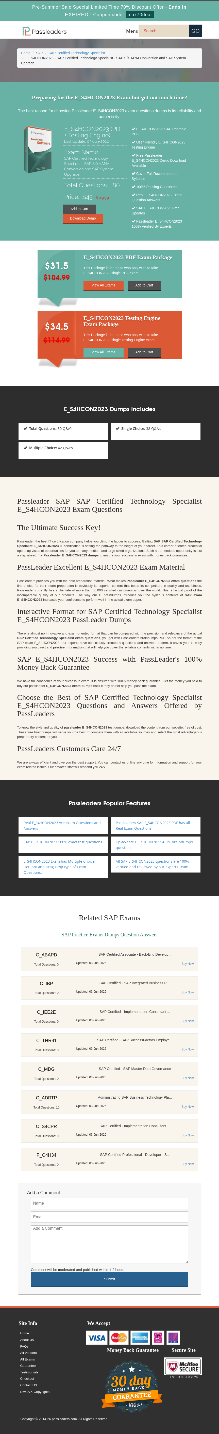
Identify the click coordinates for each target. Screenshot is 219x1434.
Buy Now (187, 964)
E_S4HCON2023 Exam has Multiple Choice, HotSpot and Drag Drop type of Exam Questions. (59, 867)
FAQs (25, 1346)
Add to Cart (79, 209)
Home (25, 53)
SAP (39, 53)
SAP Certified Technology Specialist (76, 53)
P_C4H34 (46, 1155)
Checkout (28, 1379)
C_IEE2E (46, 1012)
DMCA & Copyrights (35, 1392)
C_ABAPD (46, 954)
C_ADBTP (46, 1097)
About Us (27, 1340)
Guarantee (28, 1366)
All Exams (28, 1359)
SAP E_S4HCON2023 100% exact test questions (63, 842)
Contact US (29, 1385)
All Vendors (29, 1353)
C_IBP (46, 983)
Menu (132, 31)
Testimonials (30, 1372)
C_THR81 (46, 1040)
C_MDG (46, 1069)
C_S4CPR (46, 1126)
